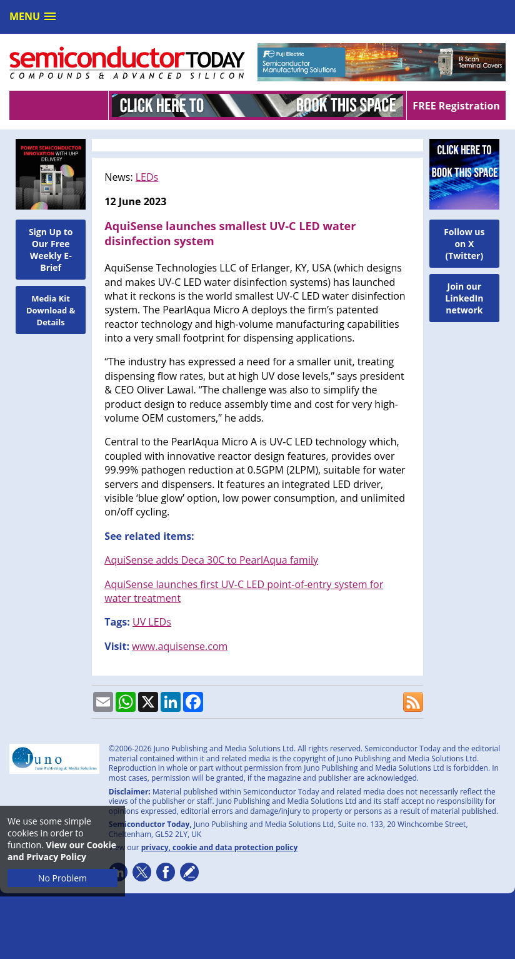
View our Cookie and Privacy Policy (62, 851)
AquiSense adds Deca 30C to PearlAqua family (211, 560)
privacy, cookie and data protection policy (219, 847)
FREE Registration (455, 106)
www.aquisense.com (180, 646)
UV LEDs (151, 622)
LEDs (147, 177)
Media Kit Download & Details (51, 310)
